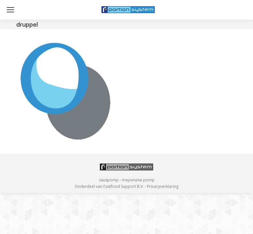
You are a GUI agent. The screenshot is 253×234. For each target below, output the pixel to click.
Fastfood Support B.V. (123, 186)
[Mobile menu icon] (10, 10)
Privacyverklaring (162, 186)
